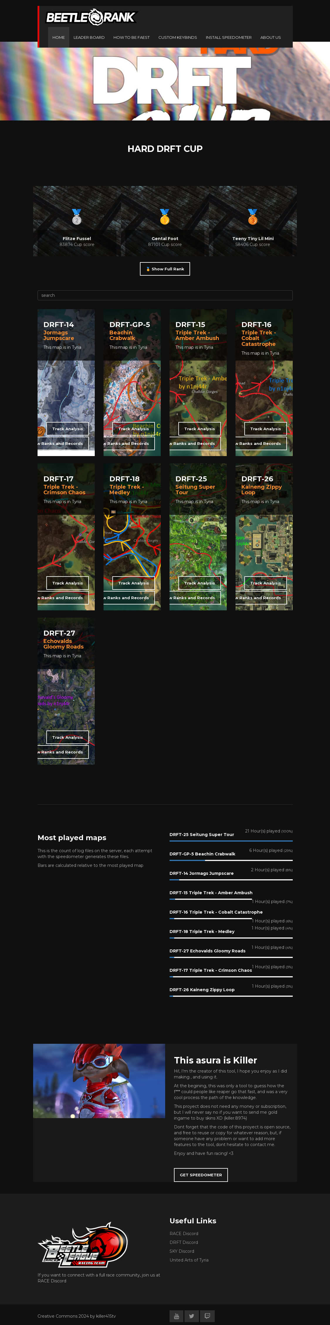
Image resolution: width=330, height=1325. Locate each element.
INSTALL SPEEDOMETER (229, 37)
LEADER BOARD (89, 37)
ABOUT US (270, 37)
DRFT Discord (184, 1242)
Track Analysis (67, 428)
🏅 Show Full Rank (165, 269)
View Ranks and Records (56, 443)
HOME (59, 37)
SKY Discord (182, 1251)
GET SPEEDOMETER (201, 1174)
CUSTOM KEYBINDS (177, 37)
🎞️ (113, 512)
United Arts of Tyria (189, 1260)
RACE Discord (184, 1233)
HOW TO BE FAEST (132, 37)
